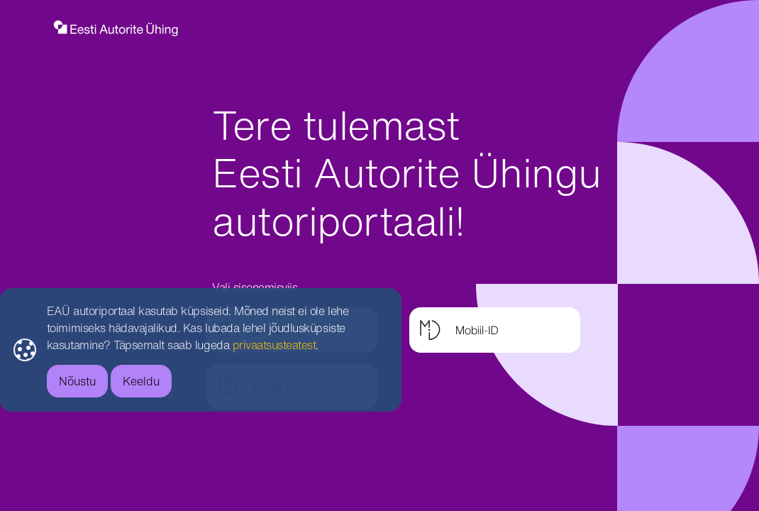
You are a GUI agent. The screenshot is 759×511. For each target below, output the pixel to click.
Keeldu (127, 381)
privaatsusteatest (260, 344)
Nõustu (63, 381)
